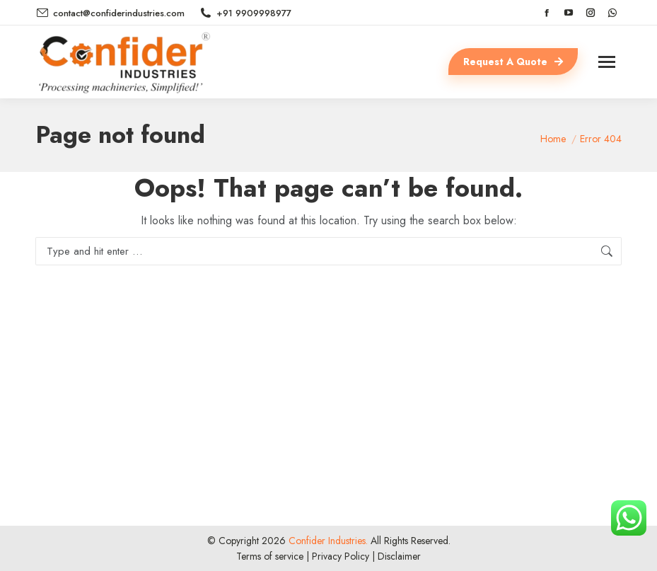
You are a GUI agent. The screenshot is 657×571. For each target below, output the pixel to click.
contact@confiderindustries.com (110, 13)
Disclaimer (399, 556)
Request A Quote (513, 61)
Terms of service (269, 556)
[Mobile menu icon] (607, 61)
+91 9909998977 (245, 13)
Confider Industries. (327, 540)
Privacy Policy (340, 556)
